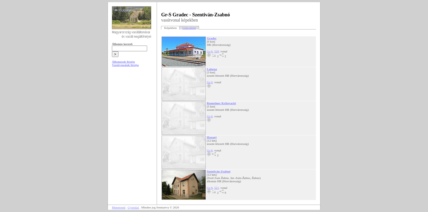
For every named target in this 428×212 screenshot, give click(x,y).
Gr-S (210, 51)
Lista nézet (189, 27)
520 (216, 51)
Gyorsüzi (133, 207)
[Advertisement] (132, 112)
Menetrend (118, 207)
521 (216, 187)
